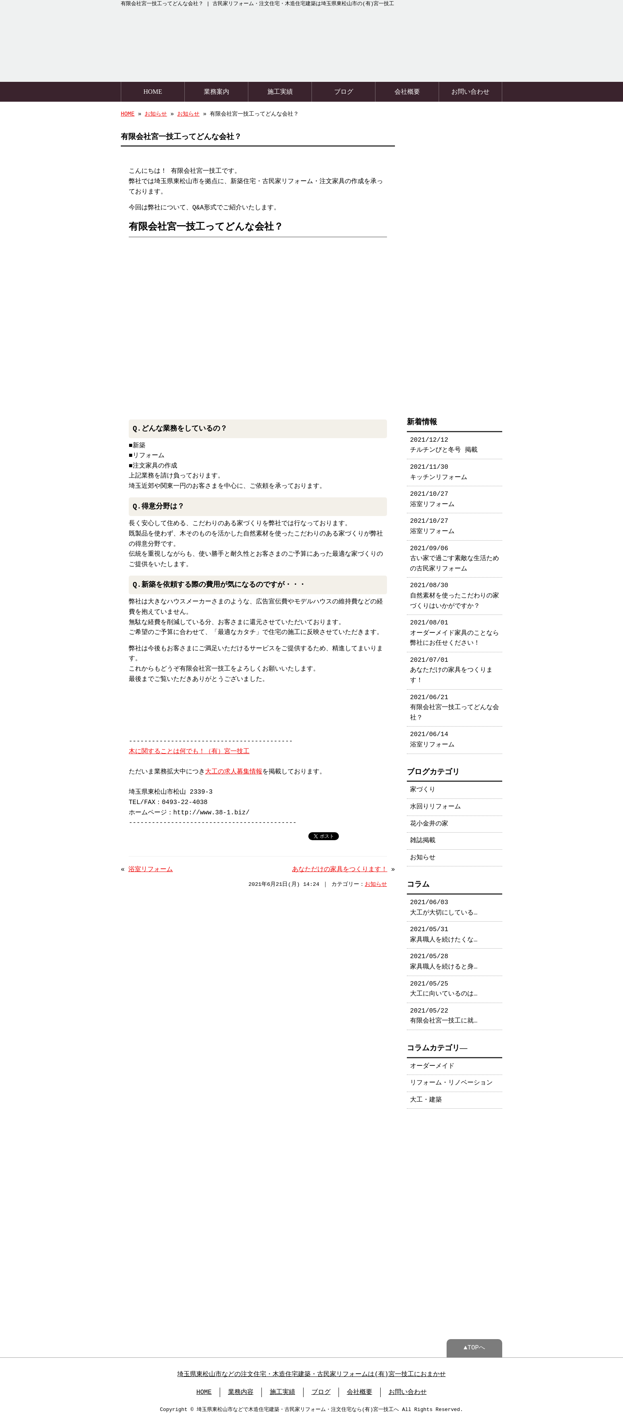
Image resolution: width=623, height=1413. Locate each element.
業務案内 (216, 90)
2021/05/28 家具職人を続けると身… (444, 957)
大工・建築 (426, 1096)
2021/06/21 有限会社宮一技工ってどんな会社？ (454, 703)
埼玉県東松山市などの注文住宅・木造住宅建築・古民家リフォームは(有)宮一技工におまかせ (311, 1369)
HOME (152, 90)
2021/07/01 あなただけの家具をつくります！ (451, 666)
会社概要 (407, 90)
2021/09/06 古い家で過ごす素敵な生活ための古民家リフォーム (454, 554)
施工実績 (280, 90)
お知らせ (156, 113)
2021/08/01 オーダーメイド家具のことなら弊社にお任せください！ (454, 629)
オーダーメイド (432, 1062)
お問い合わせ (470, 90)
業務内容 (240, 1387)
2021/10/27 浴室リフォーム (432, 495)
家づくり (422, 785)
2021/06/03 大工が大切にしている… (444, 903)
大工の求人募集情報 (233, 771)
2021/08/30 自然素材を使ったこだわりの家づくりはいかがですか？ (454, 591)
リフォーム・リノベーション (451, 1079)
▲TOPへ (474, 1343)
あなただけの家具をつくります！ (339, 868)
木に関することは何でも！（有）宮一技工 (189, 750)
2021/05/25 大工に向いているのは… (444, 985)
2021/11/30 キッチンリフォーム (438, 468)
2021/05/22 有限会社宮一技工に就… (444, 1012)
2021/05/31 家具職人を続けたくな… (444, 930)
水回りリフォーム (435, 802)
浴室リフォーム (150, 868)
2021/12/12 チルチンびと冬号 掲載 (444, 441)
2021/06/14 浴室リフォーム (432, 735)
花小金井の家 (429, 820)
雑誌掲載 (422, 836)
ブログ (343, 90)
